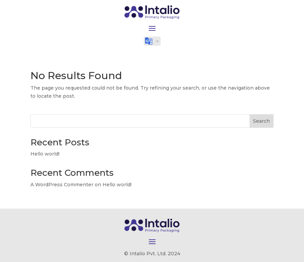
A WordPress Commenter (61, 185)
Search (261, 121)
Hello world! (45, 154)
